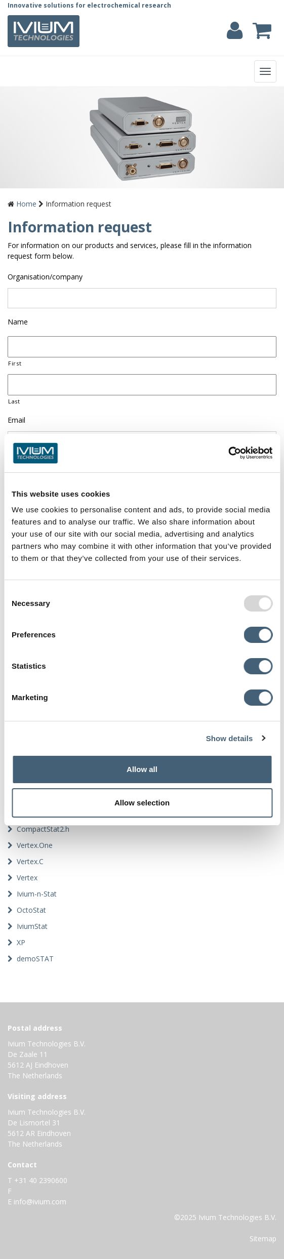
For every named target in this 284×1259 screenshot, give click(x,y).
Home (26, 204)
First (14, 363)
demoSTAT (35, 958)
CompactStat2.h (43, 829)
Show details (229, 738)
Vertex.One (35, 845)
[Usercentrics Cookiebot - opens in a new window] (228, 453)
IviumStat (32, 926)
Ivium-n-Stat (37, 894)
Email (16, 420)
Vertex (27, 877)
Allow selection (142, 802)
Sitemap (263, 1238)
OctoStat (31, 910)
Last (14, 401)
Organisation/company (45, 276)
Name (18, 322)
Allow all (142, 769)
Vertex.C (30, 861)
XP (21, 942)
